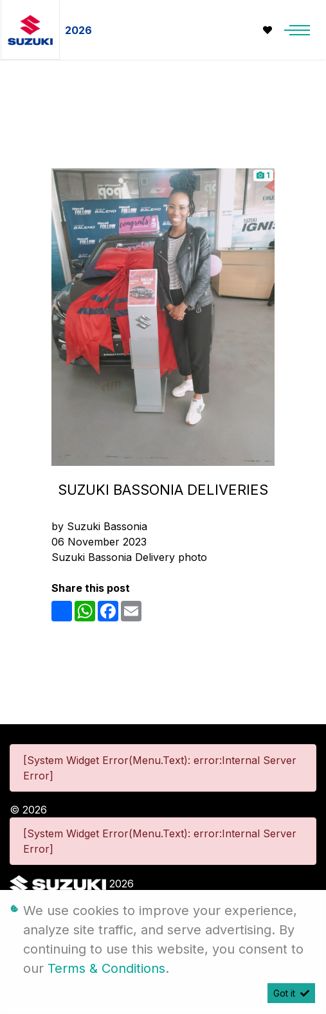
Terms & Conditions (106, 968)
